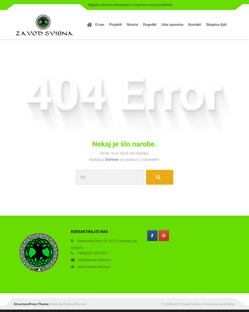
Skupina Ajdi (216, 24)
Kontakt (194, 24)
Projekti (115, 24)
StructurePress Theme (31, 304)
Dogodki (150, 24)
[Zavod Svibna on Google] (164, 235)
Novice (132, 24)
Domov (112, 159)
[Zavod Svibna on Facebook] (152, 235)
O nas (99, 24)
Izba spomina (172, 24)
